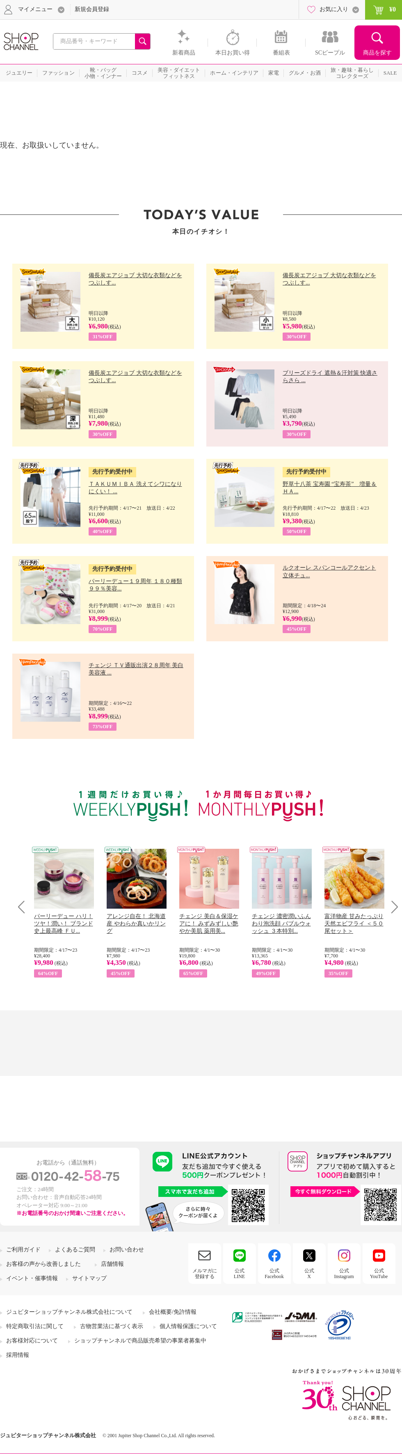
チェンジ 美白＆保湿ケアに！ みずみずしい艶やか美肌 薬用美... (208, 923)
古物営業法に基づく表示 (111, 1326)
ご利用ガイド (23, 1250)
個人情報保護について (188, 1326)
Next (392, 907)
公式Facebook (274, 1273)
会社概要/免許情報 (172, 1312)
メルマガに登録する (204, 1273)
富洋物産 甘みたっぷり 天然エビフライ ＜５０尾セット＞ (354, 923)
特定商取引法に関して (35, 1326)
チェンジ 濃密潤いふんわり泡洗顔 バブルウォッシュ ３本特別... (281, 923)
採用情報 (17, 1355)
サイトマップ (89, 1278)
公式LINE (239, 1273)
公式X (309, 1273)
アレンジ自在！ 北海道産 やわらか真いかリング (136, 923)
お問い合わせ (127, 1250)
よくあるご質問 (75, 1250)
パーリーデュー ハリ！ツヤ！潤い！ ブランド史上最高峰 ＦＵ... (63, 923)
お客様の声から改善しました (43, 1264)
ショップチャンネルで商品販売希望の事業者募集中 (140, 1341)
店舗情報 (112, 1264)
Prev (24, 907)
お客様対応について (32, 1341)
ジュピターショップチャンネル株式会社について (69, 1312)
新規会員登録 (92, 9)
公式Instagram (344, 1273)
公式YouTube (379, 1273)
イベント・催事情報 (32, 1278)
